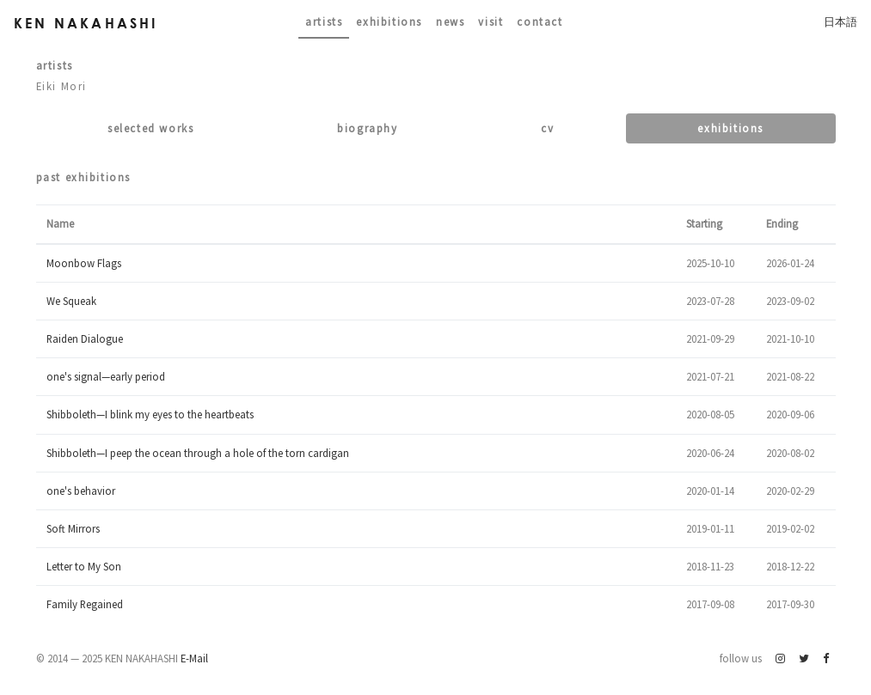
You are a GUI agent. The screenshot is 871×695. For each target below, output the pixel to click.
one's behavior (80, 490)
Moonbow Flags (83, 263)
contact (539, 21)
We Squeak (71, 301)
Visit (490, 21)
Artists (323, 21)
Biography (367, 128)
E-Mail (194, 658)
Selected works (150, 128)
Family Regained (84, 604)
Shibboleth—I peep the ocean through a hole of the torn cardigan (197, 453)
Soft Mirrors (73, 528)
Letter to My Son (83, 566)
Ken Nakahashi (86, 23)
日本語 (840, 21)
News (450, 21)
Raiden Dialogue (84, 338)
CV (547, 128)
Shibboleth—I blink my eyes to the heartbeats (150, 414)
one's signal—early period (105, 376)
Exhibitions (389, 21)
